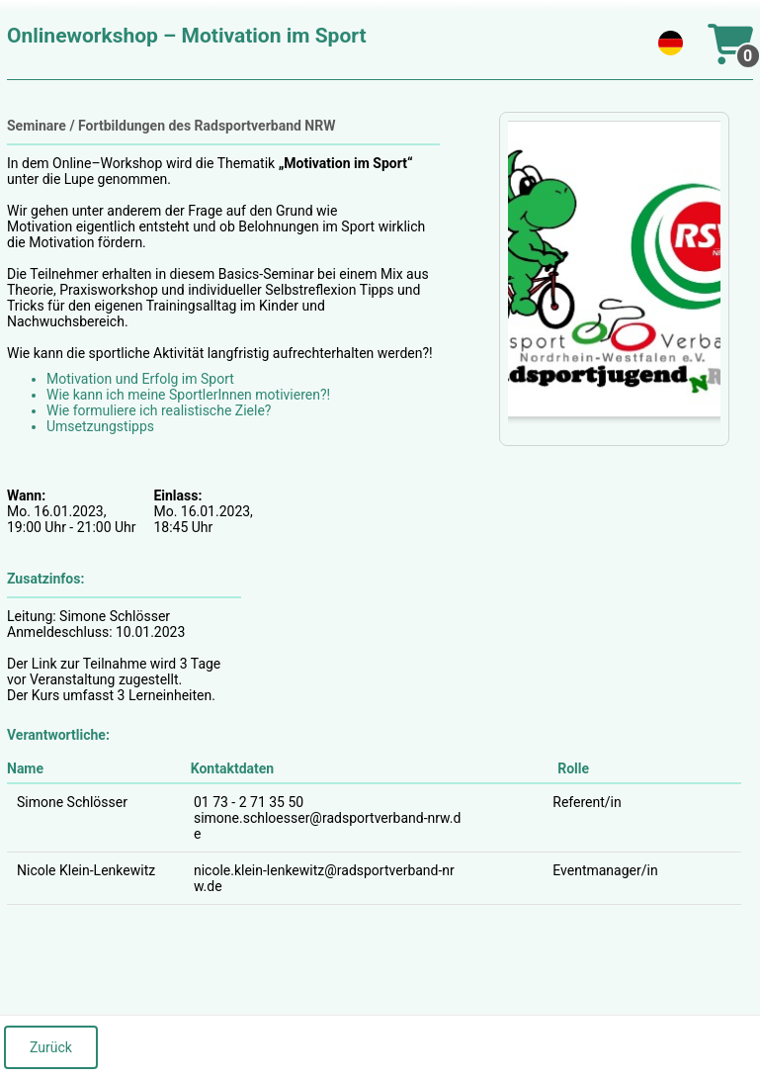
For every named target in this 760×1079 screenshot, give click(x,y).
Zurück (51, 1047)
